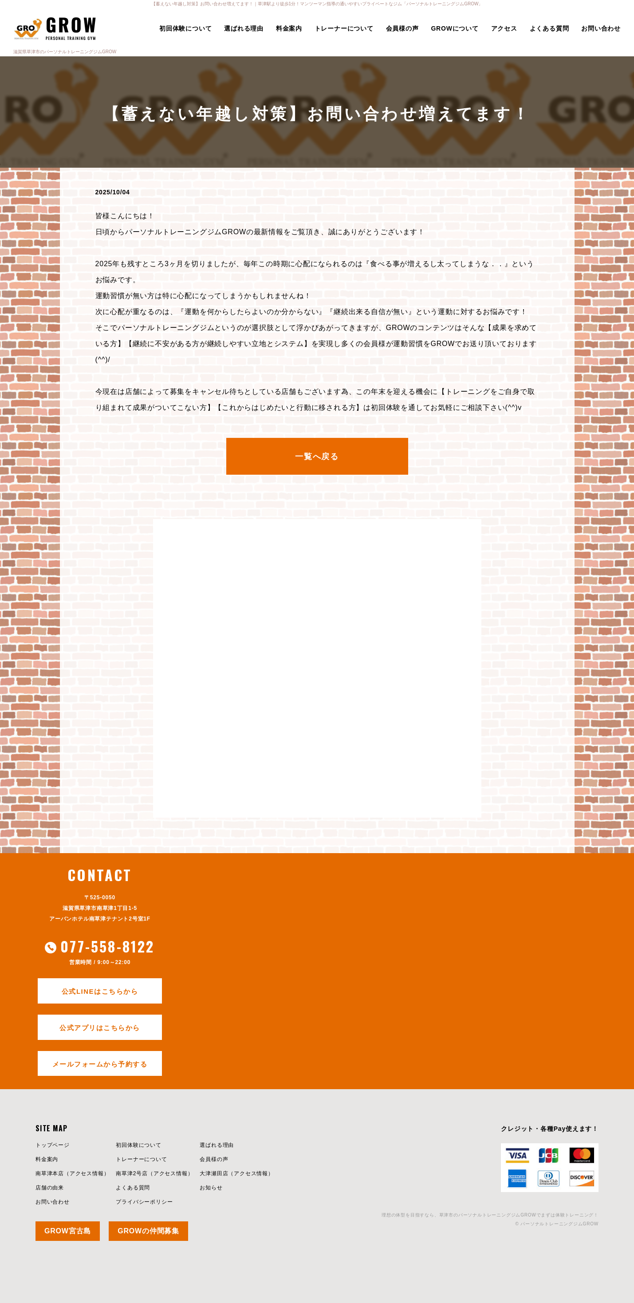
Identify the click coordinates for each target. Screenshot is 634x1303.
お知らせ (211, 1187)
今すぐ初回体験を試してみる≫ (317, 772)
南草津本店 (49, 1173)
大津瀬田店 (214, 1173)
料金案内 (289, 28)
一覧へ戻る (317, 456)
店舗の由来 (49, 1187)
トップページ (52, 1145)
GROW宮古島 (67, 1231)
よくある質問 (549, 28)
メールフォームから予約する (100, 1064)
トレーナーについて (344, 28)
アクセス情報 (87, 1173)
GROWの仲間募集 (148, 1231)
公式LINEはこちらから (100, 991)
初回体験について (185, 28)
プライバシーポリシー (144, 1202)
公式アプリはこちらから (99, 1027)
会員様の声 (402, 28)
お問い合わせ (601, 28)
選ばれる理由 (244, 28)
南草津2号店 (131, 1173)
